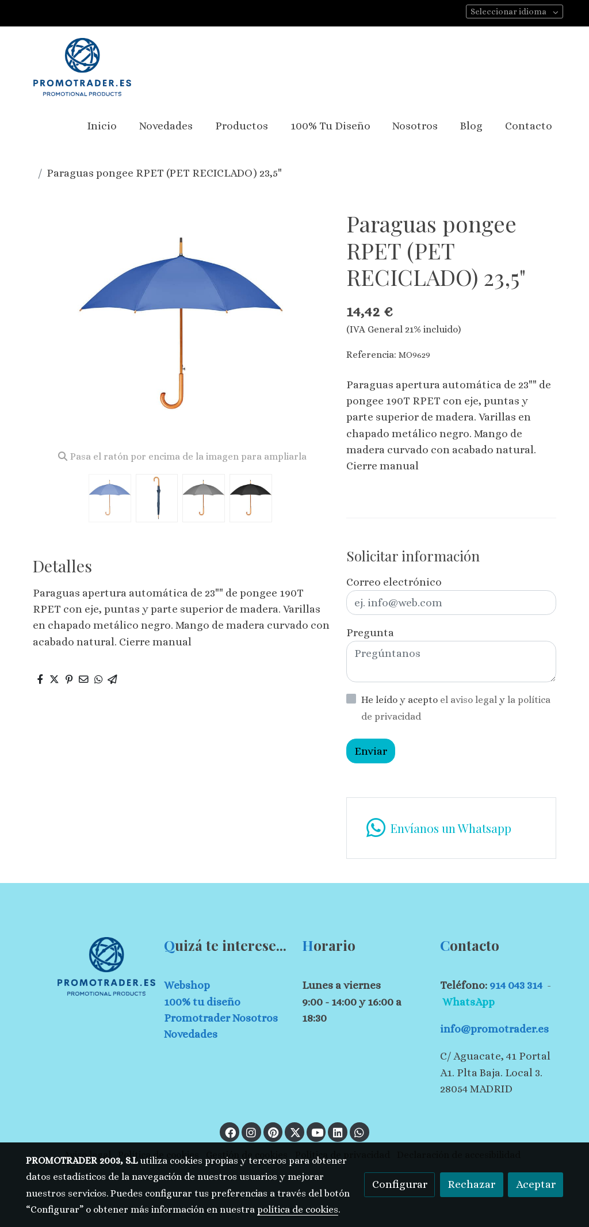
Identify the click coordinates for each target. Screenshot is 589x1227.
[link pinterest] (273, 1131)
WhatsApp (468, 1002)
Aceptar (536, 1184)
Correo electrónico (394, 582)
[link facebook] (230, 1131)
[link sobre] (87, 966)
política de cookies (297, 1209)
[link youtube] (317, 1131)
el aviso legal (469, 699)
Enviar (370, 751)
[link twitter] (295, 1131)
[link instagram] (251, 1131)
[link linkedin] (337, 1131)
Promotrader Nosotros (221, 1018)
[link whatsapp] (451, 828)
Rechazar (471, 1184)
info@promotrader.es (494, 1029)
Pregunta (370, 632)
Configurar (399, 1184)
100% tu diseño (202, 1002)
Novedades (190, 1034)
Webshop (187, 985)
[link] (82, 67)
